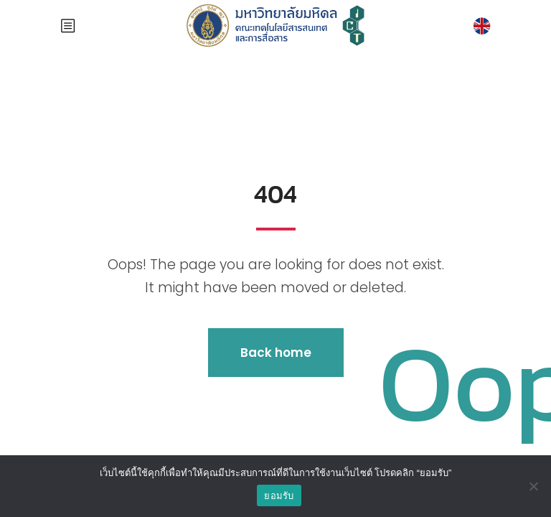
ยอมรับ (278, 495)
